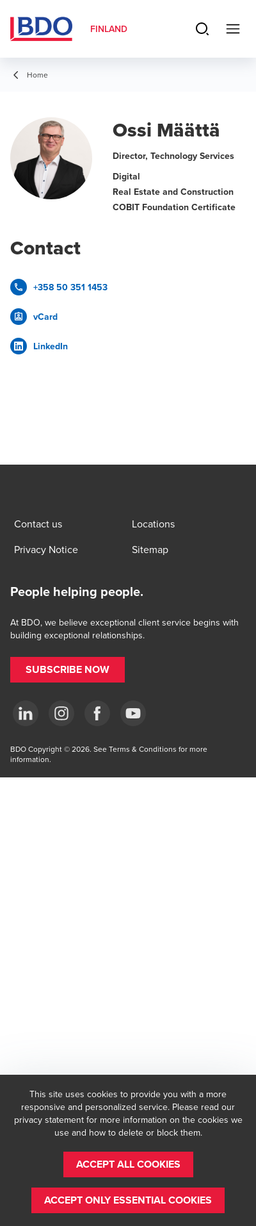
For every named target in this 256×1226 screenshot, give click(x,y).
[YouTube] (133, 713)
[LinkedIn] (25, 713)
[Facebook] (97, 713)
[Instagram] (61, 713)
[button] (67, 670)
